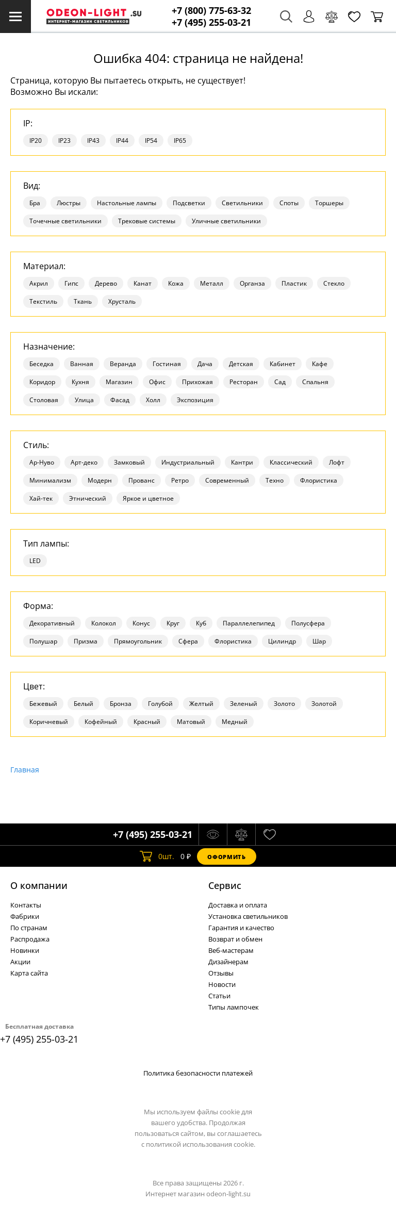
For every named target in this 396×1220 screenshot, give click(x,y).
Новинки (24, 950)
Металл (211, 283)
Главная (24, 769)
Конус (141, 623)
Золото (284, 703)
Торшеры (329, 203)
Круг (173, 623)
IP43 (93, 140)
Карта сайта (29, 973)
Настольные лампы (126, 203)
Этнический (87, 498)
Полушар (43, 641)
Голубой (160, 703)
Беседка (41, 363)
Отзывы (221, 973)
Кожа (176, 283)
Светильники (242, 203)
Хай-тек (41, 498)
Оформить (226, 857)
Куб (201, 623)
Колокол (103, 623)
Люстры (68, 203)
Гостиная (167, 363)
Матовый (191, 721)
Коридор (42, 381)
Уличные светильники (226, 221)
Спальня (315, 381)
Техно (275, 480)
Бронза (120, 703)
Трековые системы (146, 221)
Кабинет (282, 363)
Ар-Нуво (41, 462)
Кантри (242, 462)
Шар (319, 641)
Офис (157, 381)
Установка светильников (248, 916)
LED (35, 560)
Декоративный (52, 623)
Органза (252, 283)
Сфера (188, 641)
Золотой (324, 703)
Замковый (129, 462)
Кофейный (101, 721)
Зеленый (243, 703)
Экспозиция (195, 399)
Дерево (106, 283)
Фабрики (24, 916)
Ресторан (243, 381)
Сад (280, 381)
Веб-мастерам (231, 950)
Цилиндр (282, 641)
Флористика (318, 480)
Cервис (224, 885)
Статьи (219, 995)
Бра (34, 203)
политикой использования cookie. (200, 1144)
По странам (28, 927)
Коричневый (48, 721)
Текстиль (43, 301)
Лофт (336, 462)
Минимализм (50, 480)
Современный (227, 480)
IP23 (64, 140)
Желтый (201, 703)
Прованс (141, 480)
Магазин (119, 381)
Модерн (100, 480)
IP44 (122, 140)
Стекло (333, 283)
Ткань (83, 301)
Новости (222, 984)
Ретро (180, 480)
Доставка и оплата (237, 905)
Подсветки (189, 203)
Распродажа (30, 939)
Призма (85, 641)
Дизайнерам (228, 961)
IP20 (35, 140)
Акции (20, 961)
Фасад (119, 399)
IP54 (151, 140)
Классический (291, 462)
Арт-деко (84, 462)
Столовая (43, 399)
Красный (147, 721)
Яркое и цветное (148, 498)
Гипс (71, 283)
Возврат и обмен (235, 939)
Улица (84, 399)
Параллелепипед (249, 623)
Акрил (38, 283)
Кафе (319, 363)
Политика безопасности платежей (198, 1073)
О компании (39, 885)
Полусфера (308, 623)
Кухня (80, 381)
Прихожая (197, 381)
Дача (204, 363)
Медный (235, 721)
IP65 (180, 140)
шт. (157, 856)
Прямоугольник (138, 641)
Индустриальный (187, 462)
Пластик (294, 283)
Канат (143, 283)
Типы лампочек (233, 1007)
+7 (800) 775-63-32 (211, 11)
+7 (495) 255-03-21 (211, 22)
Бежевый (43, 703)
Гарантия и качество (241, 927)
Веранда (123, 363)
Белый (83, 703)
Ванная (81, 363)
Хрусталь (122, 301)
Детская (241, 363)
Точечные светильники (65, 221)
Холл (153, 399)
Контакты (25, 905)
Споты (289, 203)
